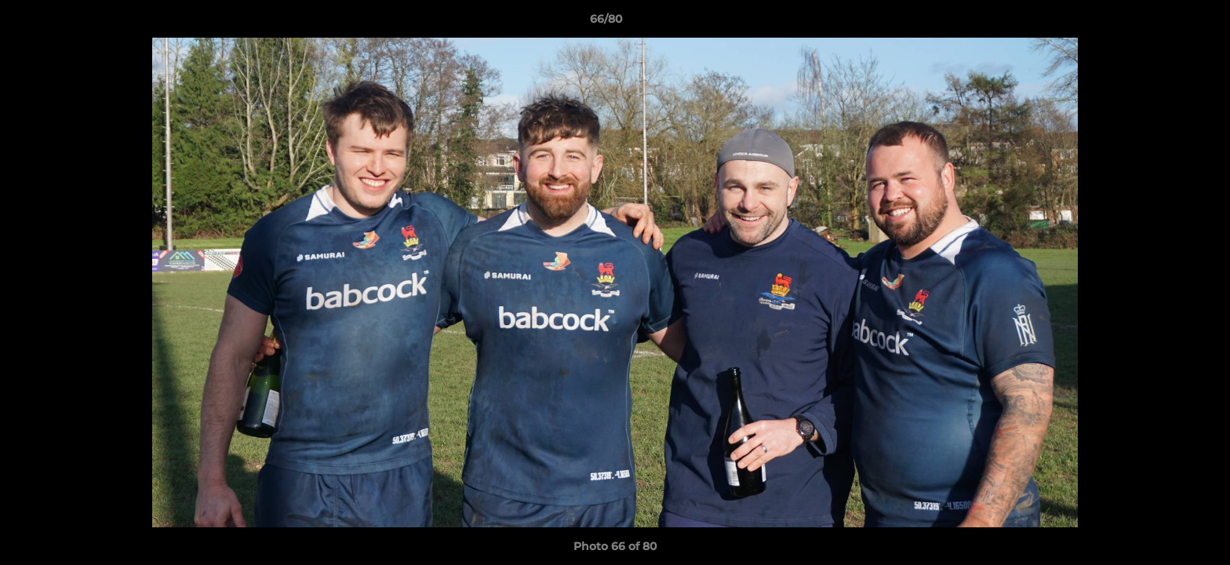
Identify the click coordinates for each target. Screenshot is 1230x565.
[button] (1164, 23)
